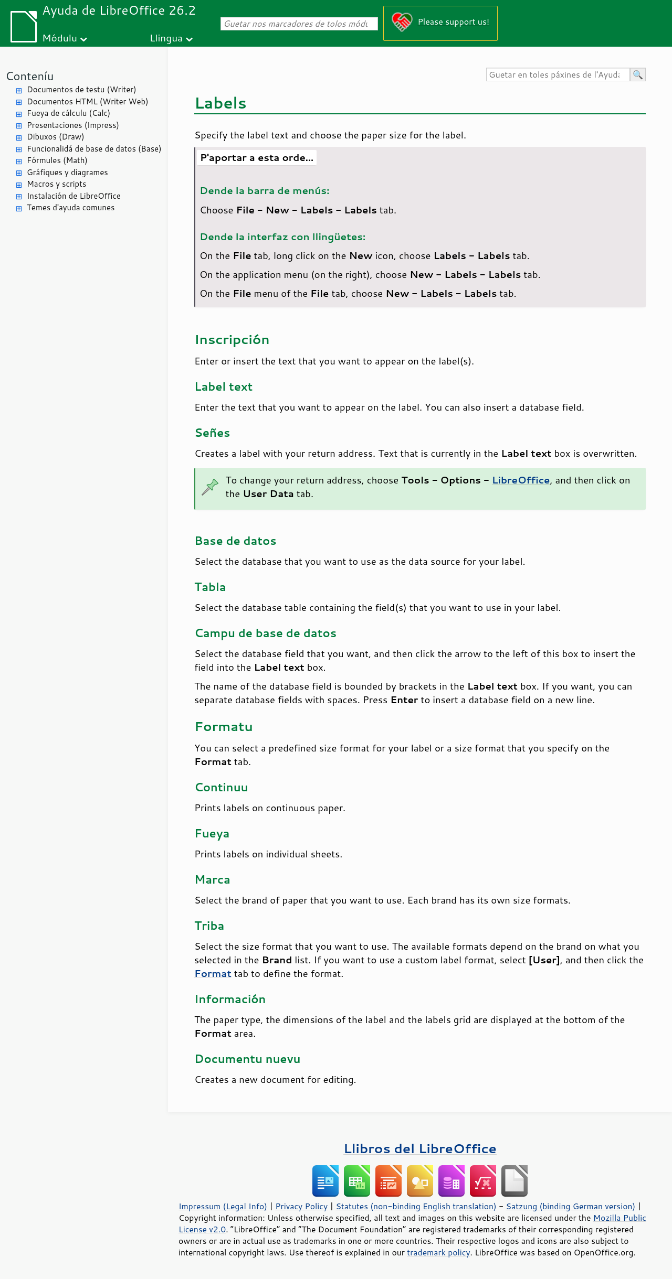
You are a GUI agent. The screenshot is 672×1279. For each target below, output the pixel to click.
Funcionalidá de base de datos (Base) (94, 148)
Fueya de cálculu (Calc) (68, 113)
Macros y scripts (56, 183)
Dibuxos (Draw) (56, 136)
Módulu (59, 37)
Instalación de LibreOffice (74, 195)
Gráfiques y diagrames (67, 172)
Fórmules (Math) (57, 160)
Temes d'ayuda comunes (70, 207)
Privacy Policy (301, 1206)
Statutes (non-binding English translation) (415, 1206)
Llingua (166, 37)
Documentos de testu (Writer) (81, 89)
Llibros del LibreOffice (420, 1148)
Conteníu (29, 76)
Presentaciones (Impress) (73, 125)
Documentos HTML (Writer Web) (88, 101)
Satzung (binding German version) (571, 1206)
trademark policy (438, 1252)
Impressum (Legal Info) (222, 1206)
